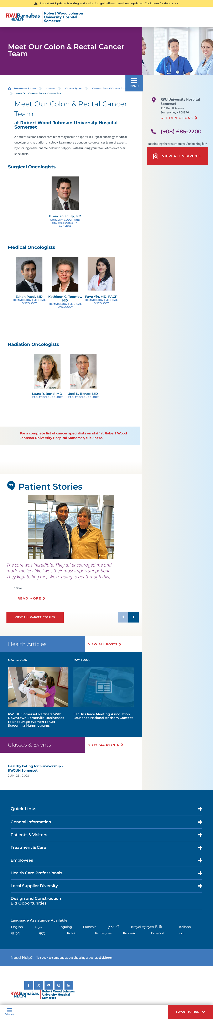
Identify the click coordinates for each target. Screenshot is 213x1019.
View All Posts (103, 644)
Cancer (50, 88)
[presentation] (72, 584)
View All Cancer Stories (35, 617)
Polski (72, 933)
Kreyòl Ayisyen (142, 927)
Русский (129, 933)
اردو (181, 933)
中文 (42, 933)
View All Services (176, 156)
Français (89, 927)
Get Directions (177, 118)
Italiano (185, 927)
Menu (9, 1012)
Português (103, 933)
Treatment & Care (25, 88)
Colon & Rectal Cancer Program (112, 88)
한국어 (15, 933)
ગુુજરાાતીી (113, 927)
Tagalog (65, 927)
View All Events (103, 745)
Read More (29, 598)
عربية (38, 927)
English (17, 927)
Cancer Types (73, 88)
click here (105, 957)
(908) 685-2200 (181, 131)
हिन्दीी (158, 927)
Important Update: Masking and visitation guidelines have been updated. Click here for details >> (109, 3)
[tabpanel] (71, 527)
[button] (190, 1012)
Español (157, 933)
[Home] (44, 17)
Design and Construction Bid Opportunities (36, 901)
